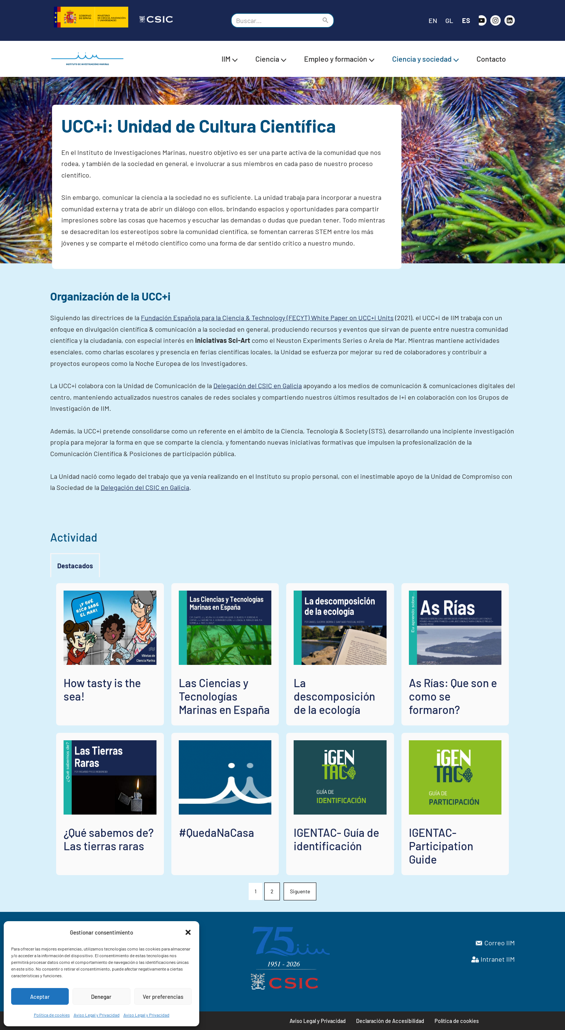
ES (466, 20)
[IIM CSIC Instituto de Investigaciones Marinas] (89, 59)
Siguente (300, 891)
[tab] (75, 566)
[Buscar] (274, 20)
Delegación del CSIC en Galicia (257, 385)
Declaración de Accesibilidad (390, 1021)
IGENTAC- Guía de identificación (336, 839)
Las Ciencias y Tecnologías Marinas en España (224, 696)
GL (449, 20)
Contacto (491, 58)
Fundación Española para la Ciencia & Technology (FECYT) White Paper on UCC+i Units (267, 317)
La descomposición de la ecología (334, 696)
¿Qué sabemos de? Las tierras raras (109, 839)
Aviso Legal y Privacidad (97, 1014)
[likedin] (509, 20)
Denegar (101, 996)
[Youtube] (481, 20)
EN (433, 20)
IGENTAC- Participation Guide (441, 846)
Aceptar (40, 996)
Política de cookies (52, 1014)
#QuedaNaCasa (216, 832)
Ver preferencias (163, 996)
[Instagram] (495, 20)
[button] (188, 932)
